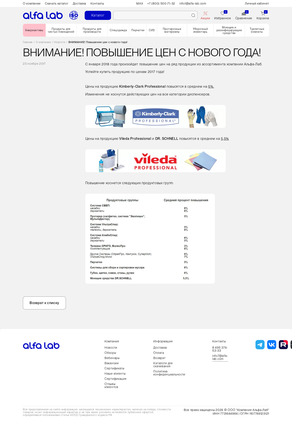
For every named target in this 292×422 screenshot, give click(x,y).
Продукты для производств (92, 30)
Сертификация (115, 378)
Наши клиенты (115, 373)
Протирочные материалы (172, 30)
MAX (139, 3)
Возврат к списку (44, 303)
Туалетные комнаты (257, 30)
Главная (28, 42)
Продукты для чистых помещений (61, 30)
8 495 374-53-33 (220, 349)
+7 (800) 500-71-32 (161, 3)
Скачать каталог (56, 3)
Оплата (158, 352)
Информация (163, 341)
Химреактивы (34, 30)
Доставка (79, 3)
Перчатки (137, 30)
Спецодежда (118, 30)
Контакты (97, 3)
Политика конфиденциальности (169, 373)
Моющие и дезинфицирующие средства (229, 30)
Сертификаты (114, 368)
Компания (112, 341)
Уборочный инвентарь (200, 30)
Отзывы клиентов (111, 385)
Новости (59, 42)
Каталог (98, 15)
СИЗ (152, 30)
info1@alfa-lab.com (192, 3)
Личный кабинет (257, 3)
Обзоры (110, 352)
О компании (32, 3)
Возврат (159, 357)
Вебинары (112, 357)
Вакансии (112, 363)
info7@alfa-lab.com (220, 357)
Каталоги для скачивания (163, 365)
